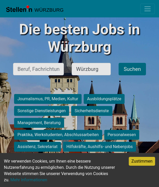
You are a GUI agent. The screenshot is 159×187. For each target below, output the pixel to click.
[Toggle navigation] (147, 9)
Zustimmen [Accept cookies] (141, 161)
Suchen (132, 69)
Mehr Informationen (28, 179)
